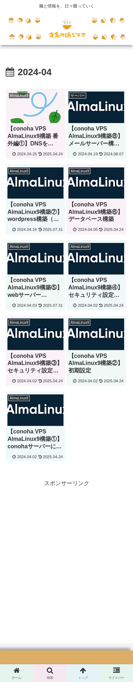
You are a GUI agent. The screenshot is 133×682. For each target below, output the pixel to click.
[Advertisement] (66, 555)
